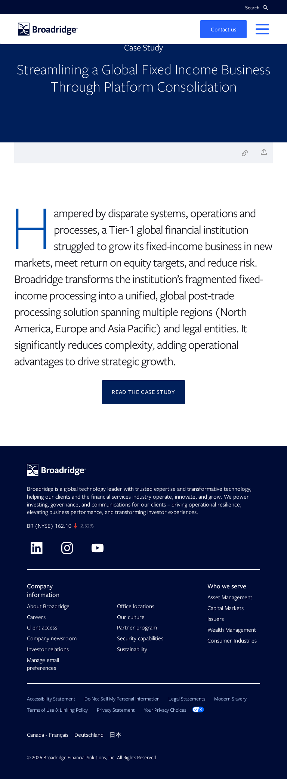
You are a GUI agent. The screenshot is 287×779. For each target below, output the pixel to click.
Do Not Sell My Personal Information (122, 699)
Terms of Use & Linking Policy (57, 710)
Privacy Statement (116, 710)
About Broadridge (48, 606)
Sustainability (132, 649)
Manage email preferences (43, 664)
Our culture (131, 617)
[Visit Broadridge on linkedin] (36, 548)
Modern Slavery (230, 699)
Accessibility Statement (51, 699)
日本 (115, 735)
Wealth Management (231, 630)
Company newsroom (52, 638)
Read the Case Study (143, 392)
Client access (42, 627)
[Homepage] (48, 29)
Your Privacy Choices (174, 710)
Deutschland (89, 735)
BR (30, 526)
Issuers (215, 619)
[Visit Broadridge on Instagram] (67, 548)
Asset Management (229, 597)
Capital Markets (225, 608)
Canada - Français (47, 735)
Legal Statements (187, 699)
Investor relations (48, 649)
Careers (36, 617)
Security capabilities (140, 638)
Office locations (135, 606)
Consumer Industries (232, 640)
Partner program (137, 627)
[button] (256, 7)
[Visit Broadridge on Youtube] (97, 548)
